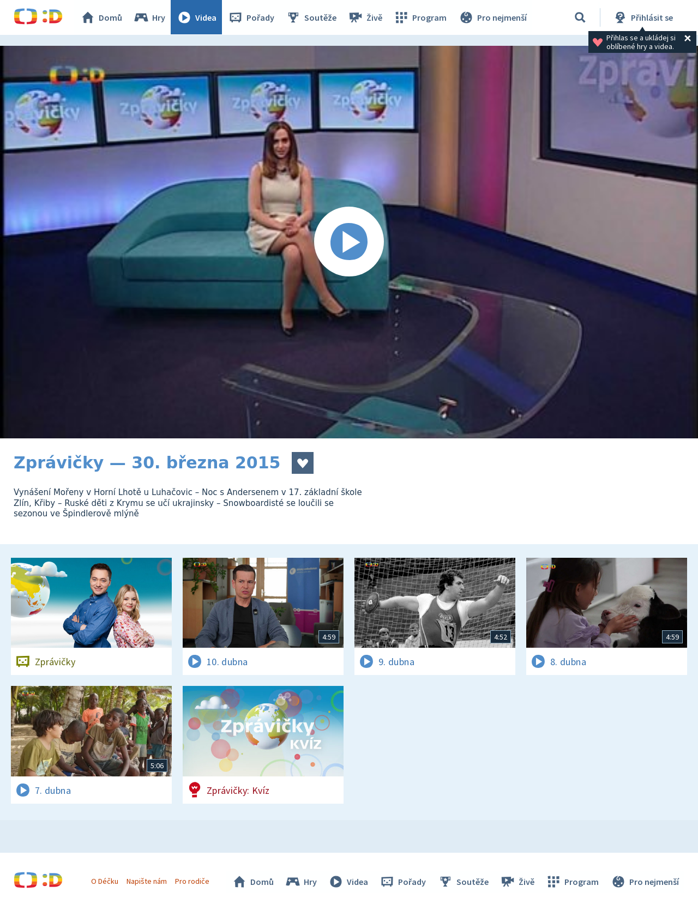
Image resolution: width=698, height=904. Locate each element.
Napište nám (147, 881)
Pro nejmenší (492, 17)
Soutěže (311, 17)
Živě (365, 17)
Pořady (251, 17)
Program (420, 17)
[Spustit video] (349, 242)
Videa (197, 17)
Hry (150, 17)
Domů (101, 17)
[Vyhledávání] (580, 17)
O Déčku (104, 881)
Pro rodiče (193, 881)
